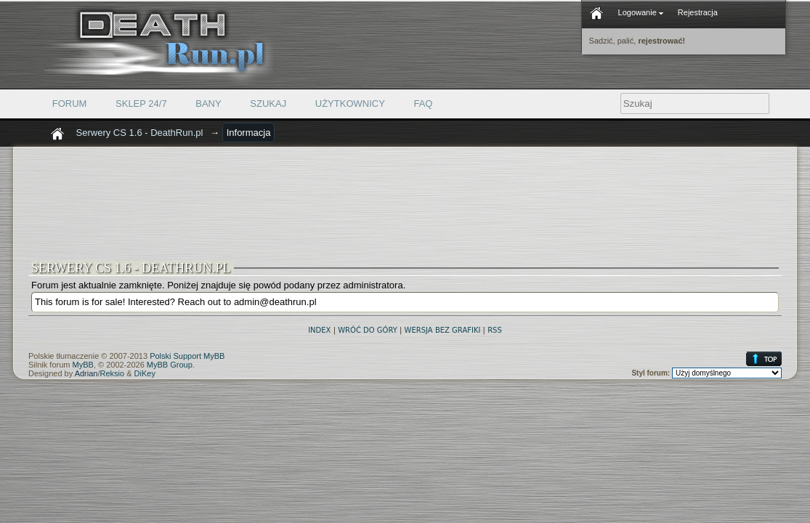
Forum (69, 103)
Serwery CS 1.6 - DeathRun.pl (139, 132)
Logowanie (640, 12)
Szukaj (268, 103)
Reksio (112, 373)
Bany (208, 103)
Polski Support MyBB (187, 356)
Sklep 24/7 (141, 103)
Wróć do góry (367, 330)
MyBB (83, 364)
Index (319, 330)
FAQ (422, 103)
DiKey (144, 373)
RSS (494, 330)
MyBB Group (170, 364)
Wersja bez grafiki (443, 330)
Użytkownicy (350, 103)
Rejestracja (698, 12)
